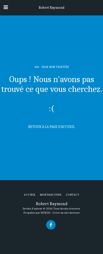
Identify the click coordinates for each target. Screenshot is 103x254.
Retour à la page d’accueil (51, 127)
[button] (5, 7)
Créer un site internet (66, 212)
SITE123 (45, 212)
